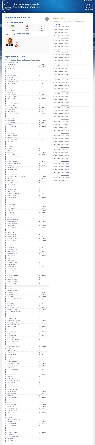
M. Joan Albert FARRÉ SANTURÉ (14, 172)
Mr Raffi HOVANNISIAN (12, 223)
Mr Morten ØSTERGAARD (12, 341)
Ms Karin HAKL (10, 210)
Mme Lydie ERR (10, 167)
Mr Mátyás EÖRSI (10, 165)
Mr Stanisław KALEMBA (12, 240)
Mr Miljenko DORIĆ (11, 154)
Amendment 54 (65, 29)
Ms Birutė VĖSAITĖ (11, 415)
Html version (56, 24)
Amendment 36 (65, 105)
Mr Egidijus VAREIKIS (11, 412)
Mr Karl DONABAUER (11, 152)
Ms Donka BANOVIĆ (11, 79)
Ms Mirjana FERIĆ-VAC (12, 174)
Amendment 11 (65, 175)
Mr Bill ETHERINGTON (12, 169)
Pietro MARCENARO (18, 34)
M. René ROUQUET (11, 367)
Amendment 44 (65, 147)
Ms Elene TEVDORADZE (12, 400)
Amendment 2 (64, 52)
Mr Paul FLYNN (10, 182)
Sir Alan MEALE (10, 303)
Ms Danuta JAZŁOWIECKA (12, 232)
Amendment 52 (65, 135)
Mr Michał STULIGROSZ (12, 391)
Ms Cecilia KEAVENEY (12, 245)
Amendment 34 (65, 99)
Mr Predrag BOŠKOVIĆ (12, 109)
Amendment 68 (65, 161)
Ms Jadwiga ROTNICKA (12, 365)
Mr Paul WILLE (10, 430)
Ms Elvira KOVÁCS (11, 255)
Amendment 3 (64, 68)
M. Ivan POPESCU (11, 352)
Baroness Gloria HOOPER (12, 219)
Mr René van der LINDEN (12, 275)
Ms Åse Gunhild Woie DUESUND (14, 163)
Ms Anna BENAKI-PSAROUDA (13, 88)
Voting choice (36, 60)
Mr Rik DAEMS (10, 146)
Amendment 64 (65, 110)
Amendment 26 (65, 60)
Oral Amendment (65, 77)
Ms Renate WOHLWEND (12, 432)
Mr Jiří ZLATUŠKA (11, 440)
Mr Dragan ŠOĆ (10, 384)
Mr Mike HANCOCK (11, 212)
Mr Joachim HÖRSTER (12, 221)
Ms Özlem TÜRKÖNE (11, 404)
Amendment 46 (65, 155)
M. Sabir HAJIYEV (11, 208)
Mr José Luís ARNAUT (11, 68)
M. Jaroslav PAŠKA (11, 344)
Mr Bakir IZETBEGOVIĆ (12, 227)
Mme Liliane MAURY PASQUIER (14, 298)
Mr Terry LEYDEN (10, 273)
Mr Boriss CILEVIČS (11, 133)
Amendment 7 (64, 127)
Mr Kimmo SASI (10, 374)
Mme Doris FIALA (10, 178)
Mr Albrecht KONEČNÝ (12, 251)
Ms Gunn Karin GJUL (11, 189)
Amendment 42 (65, 138)
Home (4, 11)
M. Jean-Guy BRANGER (12, 116)
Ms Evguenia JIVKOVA (12, 236)
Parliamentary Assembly (21, 5)
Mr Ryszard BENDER (11, 90)
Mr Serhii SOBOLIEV (11, 382)
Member (13, 60)
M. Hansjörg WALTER (11, 423)
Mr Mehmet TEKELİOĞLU (12, 397)
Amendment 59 (65, 49)
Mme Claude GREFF (11, 197)
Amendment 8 (64, 144)
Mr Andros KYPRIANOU (12, 262)
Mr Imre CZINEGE (11, 144)
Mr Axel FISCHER (10, 180)
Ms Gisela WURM (10, 434)
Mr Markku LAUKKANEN (12, 266)
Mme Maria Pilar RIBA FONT (13, 361)
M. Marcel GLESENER (11, 191)
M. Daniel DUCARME (11, 159)
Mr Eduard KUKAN (11, 260)
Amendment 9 (64, 152)
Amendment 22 (65, 26)
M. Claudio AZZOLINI (11, 75)
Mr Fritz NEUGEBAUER (12, 329)
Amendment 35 (65, 102)
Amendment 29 (65, 80)
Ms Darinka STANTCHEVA (12, 387)
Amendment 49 (65, 166)
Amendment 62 (65, 74)
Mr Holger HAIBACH (11, 204)
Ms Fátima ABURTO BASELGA (13, 62)
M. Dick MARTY (10, 292)
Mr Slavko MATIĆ (10, 294)
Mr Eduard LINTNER (11, 277)
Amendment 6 (64, 116)
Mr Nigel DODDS (10, 150)
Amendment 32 (65, 94)
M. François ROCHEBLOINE (13, 363)
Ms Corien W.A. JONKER (12, 238)
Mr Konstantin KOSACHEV (12, 253)
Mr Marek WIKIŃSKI (11, 428)
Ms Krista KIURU (10, 247)
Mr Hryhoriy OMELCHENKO (13, 339)
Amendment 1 (64, 32)
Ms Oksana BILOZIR (11, 98)
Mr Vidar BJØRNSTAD (11, 101)
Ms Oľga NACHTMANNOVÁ (13, 324)
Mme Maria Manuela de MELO (13, 307)
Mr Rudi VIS (9, 417)
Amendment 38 (65, 113)
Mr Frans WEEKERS (11, 425)
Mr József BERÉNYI (11, 92)
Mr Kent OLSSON (10, 337)
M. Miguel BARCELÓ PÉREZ (13, 81)
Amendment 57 (65, 40)
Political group (26, 60)
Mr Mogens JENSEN (11, 234)
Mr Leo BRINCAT (10, 124)
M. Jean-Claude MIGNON (12, 314)
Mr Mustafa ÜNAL (10, 406)
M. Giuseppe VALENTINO (12, 408)
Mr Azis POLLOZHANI (11, 350)
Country (19, 60)
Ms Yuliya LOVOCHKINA (12, 279)
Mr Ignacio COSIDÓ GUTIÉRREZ (14, 137)
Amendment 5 (64, 96)
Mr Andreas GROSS (11, 200)
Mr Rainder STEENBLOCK (12, 389)
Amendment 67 (65, 158)
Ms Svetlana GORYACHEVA (13, 193)
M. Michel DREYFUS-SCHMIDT (13, 156)
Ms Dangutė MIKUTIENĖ (12, 316)
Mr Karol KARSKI (10, 243)
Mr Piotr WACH (10, 421)
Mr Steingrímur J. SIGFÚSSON (13, 380)
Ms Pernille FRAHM (11, 184)
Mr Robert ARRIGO (11, 71)
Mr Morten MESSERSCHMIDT (13, 311)
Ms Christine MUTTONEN (12, 322)
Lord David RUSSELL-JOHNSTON (14, 372)
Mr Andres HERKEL (11, 215)
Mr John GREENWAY (11, 195)
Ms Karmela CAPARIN (11, 126)
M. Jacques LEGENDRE (12, 270)
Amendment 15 (65, 63)
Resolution (64, 180)
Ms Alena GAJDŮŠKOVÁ (12, 187)
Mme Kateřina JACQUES (12, 230)
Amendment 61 (65, 66)
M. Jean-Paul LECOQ (11, 268)
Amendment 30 (65, 85)
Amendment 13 (65, 38)
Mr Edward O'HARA (11, 333)
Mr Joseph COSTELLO (12, 139)
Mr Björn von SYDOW (11, 393)
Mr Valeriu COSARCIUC (12, 135)
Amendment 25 (65, 57)
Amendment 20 (65, 163)
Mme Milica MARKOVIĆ (12, 288)
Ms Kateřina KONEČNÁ (12, 249)
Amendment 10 (65, 169)
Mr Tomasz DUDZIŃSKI (12, 161)
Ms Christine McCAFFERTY (13, 301)
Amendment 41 (65, 130)
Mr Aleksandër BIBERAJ (12, 96)
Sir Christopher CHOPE (12, 129)
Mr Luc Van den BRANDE (12, 113)
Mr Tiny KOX (9, 258)
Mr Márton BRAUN (11, 120)
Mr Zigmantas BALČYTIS (12, 77)
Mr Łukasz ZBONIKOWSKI (12, 436)
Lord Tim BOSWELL (11, 111)
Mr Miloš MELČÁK (11, 305)
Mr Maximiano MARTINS (12, 290)
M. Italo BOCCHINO (11, 105)
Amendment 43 (65, 141)
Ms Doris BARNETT (11, 83)
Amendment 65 (65, 121)
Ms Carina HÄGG (10, 202)
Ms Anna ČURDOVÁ (11, 141)
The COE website (88, 6)
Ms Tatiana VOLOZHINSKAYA (13, 419)
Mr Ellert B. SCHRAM (11, 378)
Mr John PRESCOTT (11, 354)
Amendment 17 (65, 88)
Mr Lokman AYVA (10, 73)
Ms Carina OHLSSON (11, 335)
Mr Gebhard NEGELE (11, 326)
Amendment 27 (65, 71)
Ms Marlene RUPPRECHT (12, 369)
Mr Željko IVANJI (10, 225)
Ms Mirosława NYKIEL (11, 331)
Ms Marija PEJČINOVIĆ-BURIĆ (13, 346)
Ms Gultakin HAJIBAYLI (12, 206)
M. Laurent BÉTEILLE (11, 94)
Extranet (90, 0)
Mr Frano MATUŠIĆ (11, 296)
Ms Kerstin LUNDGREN (12, 281)
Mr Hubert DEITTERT (11, 148)
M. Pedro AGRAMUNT (11, 64)
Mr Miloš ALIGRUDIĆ (11, 66)
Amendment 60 (65, 54)
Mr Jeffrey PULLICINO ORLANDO (14, 357)
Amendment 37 (65, 108)
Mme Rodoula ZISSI (11, 438)
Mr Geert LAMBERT (11, 264)
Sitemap (3, 0)
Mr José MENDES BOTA (12, 309)
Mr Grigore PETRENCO (12, 348)
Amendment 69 (65, 177)
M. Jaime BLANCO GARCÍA (13, 103)
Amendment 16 (65, 82)
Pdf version (59, 24)
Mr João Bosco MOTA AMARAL (13, 320)
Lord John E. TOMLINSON (12, 402)
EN (84, 0)
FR (86, 0)
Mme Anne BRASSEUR (12, 118)
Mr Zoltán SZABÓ (10, 395)
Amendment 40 (65, 119)
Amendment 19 (65, 133)
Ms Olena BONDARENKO (12, 107)
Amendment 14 (65, 46)
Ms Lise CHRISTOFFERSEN (13, 131)
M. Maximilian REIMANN (12, 359)
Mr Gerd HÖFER (10, 217)
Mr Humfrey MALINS (11, 283)
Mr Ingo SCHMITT (10, 376)
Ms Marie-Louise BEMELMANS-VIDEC (15, 86)
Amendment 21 (65, 172)
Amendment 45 (65, 149)
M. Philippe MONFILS (11, 318)
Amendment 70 (65, 91)
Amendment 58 (65, 43)
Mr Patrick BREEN (11, 122)
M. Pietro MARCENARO (12, 286)
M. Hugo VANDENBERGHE (13, 410)
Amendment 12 (65, 35)
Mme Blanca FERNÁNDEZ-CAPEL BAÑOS (16, 176)
